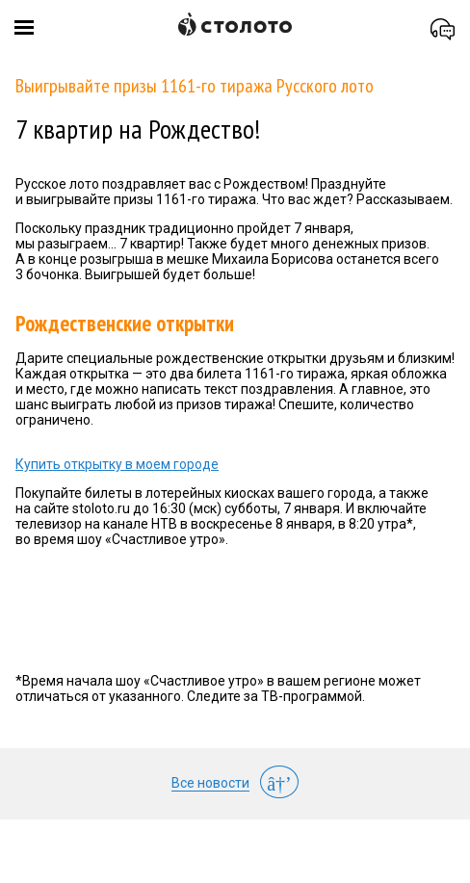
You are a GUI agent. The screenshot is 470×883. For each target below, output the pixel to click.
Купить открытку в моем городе (117, 464)
